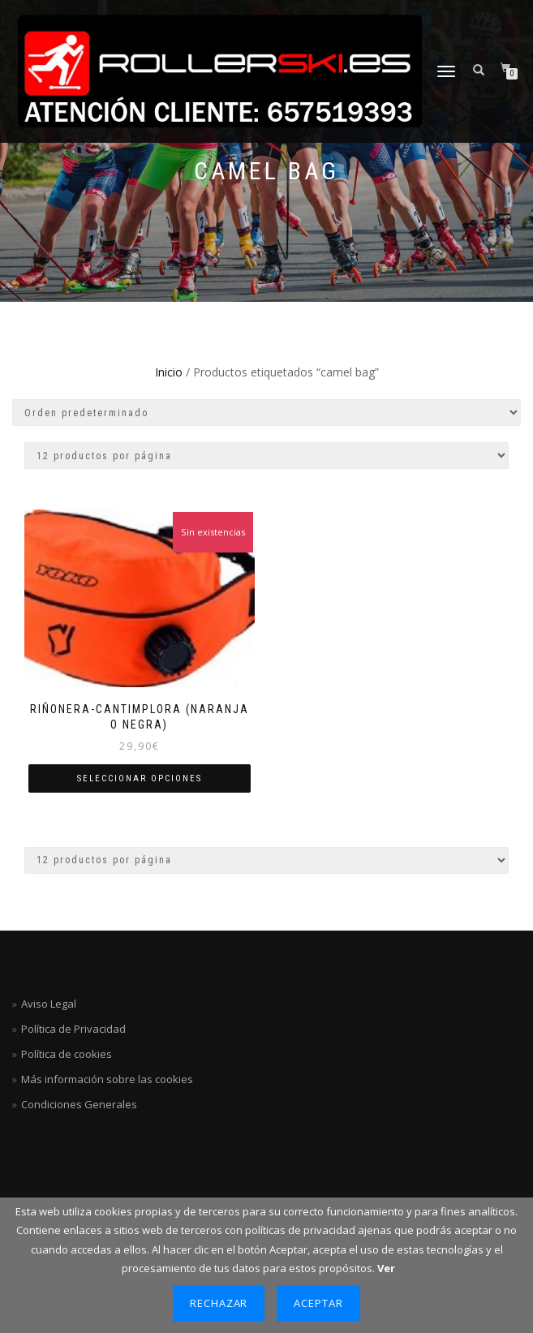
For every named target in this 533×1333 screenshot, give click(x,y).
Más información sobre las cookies (107, 1079)
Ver (386, 1268)
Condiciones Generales (79, 1104)
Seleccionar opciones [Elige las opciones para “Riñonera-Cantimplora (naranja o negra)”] (139, 778)
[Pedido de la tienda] (266, 412)
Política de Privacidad (73, 1028)
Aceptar (318, 1303)
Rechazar (219, 1303)
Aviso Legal (48, 1003)
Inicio (169, 372)
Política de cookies (66, 1054)
